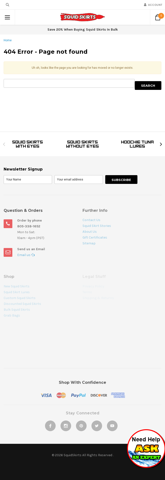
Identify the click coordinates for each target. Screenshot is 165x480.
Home (8, 40)
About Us (89, 232)
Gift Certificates (94, 237)
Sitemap (89, 243)
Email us (26, 255)
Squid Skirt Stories (96, 226)
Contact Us (91, 220)
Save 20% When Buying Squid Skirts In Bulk (82, 29)
